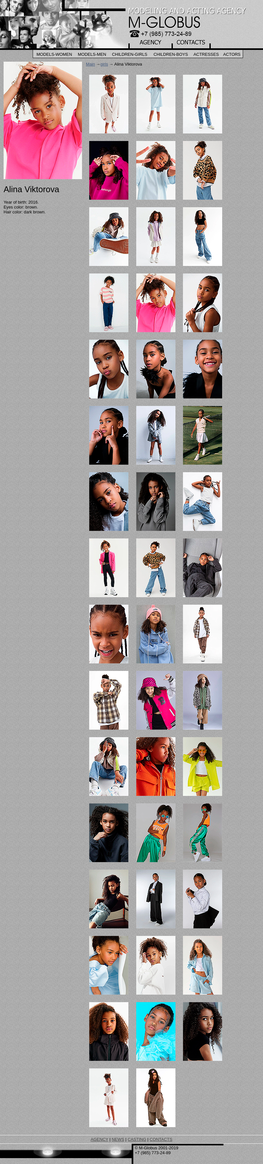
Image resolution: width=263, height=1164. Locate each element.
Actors (231, 54)
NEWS (118, 1139)
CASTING (137, 1139)
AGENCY (99, 1139)
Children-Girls (129, 54)
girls (104, 64)
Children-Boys (171, 54)
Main (90, 64)
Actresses (206, 54)
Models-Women (54, 54)
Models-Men (92, 54)
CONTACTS (161, 1139)
